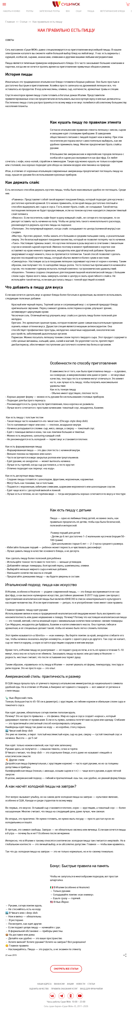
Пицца (90, 11)
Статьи (91, 984)
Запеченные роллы (49, 11)
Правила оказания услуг (64, 988)
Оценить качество (39, 988)
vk (52, 996)
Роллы (29, 11)
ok (71, 996)
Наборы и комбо (11, 11)
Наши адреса (44, 984)
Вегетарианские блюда (112, 11)
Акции (70, 984)
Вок (68, 11)
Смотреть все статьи (66, 968)
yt (80, 996)
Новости (80, 984)
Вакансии (59, 984)
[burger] (4, 4)
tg (61, 996)
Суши (78, 11)
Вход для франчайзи (91, 988)
